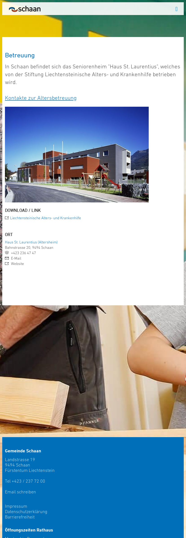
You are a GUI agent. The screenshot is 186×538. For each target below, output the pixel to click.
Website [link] (14, 263)
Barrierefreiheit (20, 516)
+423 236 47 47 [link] (20, 253)
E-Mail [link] (13, 258)
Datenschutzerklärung (26, 511)
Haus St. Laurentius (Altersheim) (31, 242)
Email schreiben (20, 491)
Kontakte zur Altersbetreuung (41, 98)
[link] (93, 218)
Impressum (16, 506)
